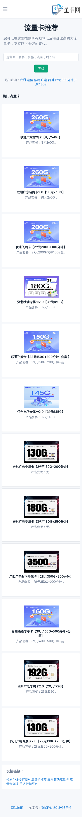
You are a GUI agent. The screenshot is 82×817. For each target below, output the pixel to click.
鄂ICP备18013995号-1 (56, 808)
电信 (30, 80)
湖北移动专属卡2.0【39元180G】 (41, 302)
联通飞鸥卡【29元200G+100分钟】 (41, 247)
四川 (51, 80)
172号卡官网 (21, 779)
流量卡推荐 (39, 779)
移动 (37, 80)
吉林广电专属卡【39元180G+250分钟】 (41, 521)
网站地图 (17, 808)
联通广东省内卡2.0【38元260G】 (41, 192)
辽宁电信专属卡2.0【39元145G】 (41, 412)
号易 (9, 779)
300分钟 (67, 80)
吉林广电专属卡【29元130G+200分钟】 (41, 466)
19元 (58, 80)
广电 (44, 80)
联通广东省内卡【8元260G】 (41, 137)
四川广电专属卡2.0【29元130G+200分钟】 (41, 741)
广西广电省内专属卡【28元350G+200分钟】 (41, 576)
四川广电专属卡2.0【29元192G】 (41, 686)
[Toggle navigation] (5, 9)
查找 (41, 68)
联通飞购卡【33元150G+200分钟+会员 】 (41, 357)
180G (43, 84)
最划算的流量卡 (58, 779)
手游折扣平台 (28, 784)
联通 (23, 80)
